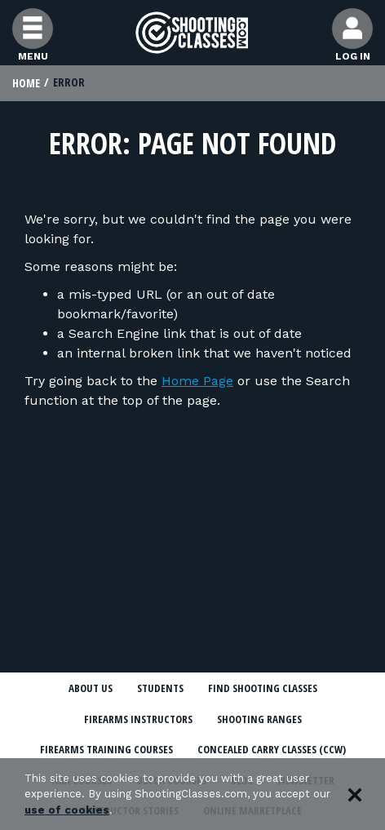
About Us (91, 688)
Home (26, 83)
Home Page (197, 380)
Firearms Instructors (138, 719)
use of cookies (66, 810)
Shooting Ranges (259, 719)
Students (160, 688)
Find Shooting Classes (262, 688)
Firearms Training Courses (106, 749)
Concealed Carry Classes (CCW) (271, 749)
